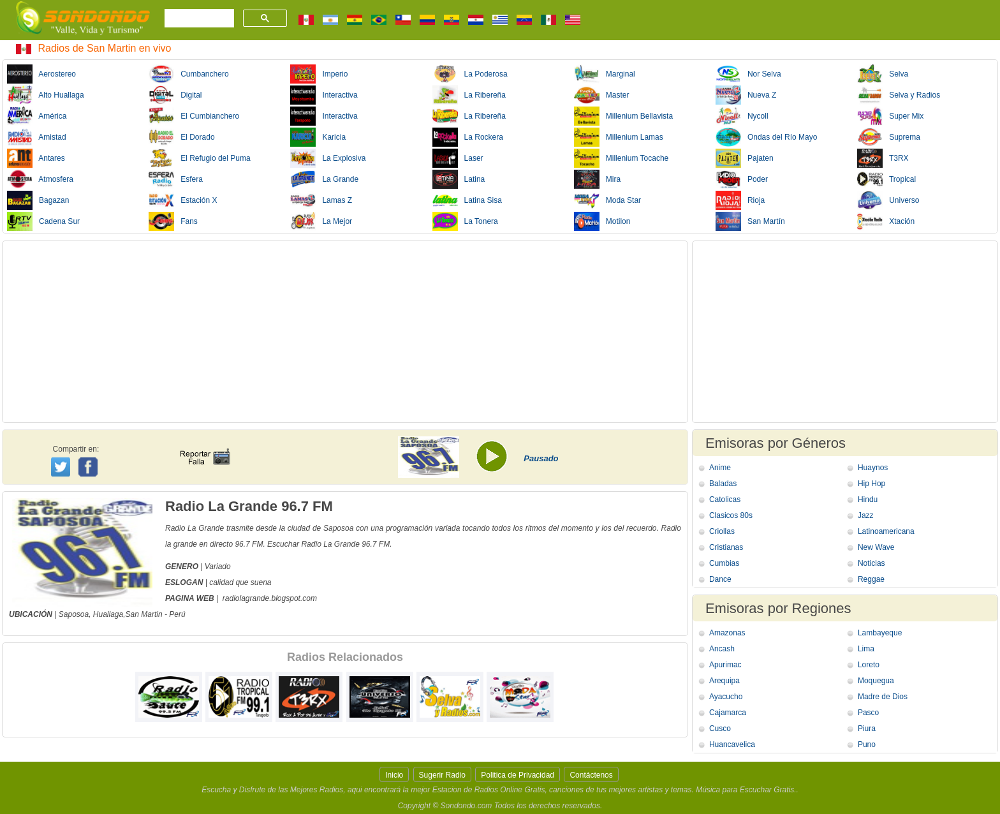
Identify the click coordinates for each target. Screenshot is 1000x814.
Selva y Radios (898, 95)
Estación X (183, 200)
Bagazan (38, 200)
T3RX (882, 158)
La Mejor (321, 221)
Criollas (722, 531)
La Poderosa (470, 74)
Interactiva (323, 95)
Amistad (36, 137)
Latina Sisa (467, 200)
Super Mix (890, 116)
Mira (597, 179)
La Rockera (467, 137)
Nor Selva (748, 74)
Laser (457, 158)
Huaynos (873, 467)
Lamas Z (321, 200)
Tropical (886, 179)
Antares (36, 158)
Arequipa (724, 680)
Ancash (722, 648)
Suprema (888, 137)
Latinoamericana (886, 531)
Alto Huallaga (45, 95)
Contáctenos (591, 775)
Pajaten (745, 158)
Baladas (723, 483)
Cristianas (726, 547)
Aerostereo (41, 74)
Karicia (318, 137)
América (36, 116)
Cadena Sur (43, 221)
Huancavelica (732, 744)
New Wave (876, 547)
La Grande (324, 179)
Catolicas (724, 499)
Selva (882, 74)
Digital (175, 95)
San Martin (144, 614)
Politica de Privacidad (517, 775)
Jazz (866, 515)
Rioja (740, 200)
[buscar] (198, 18)
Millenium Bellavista (623, 116)
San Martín (750, 221)
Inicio (394, 775)
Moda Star (607, 200)
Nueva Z (746, 95)
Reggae (871, 579)
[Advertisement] (345, 331)
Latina (458, 179)
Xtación (886, 221)
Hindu (868, 499)
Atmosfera (40, 179)
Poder (742, 179)
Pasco (868, 712)
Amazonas (727, 632)
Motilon (602, 221)
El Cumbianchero (194, 116)
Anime (720, 467)
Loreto (868, 664)
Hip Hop (871, 483)
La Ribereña (469, 95)
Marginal (604, 74)
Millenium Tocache (621, 158)
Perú (177, 614)
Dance (720, 579)
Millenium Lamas (618, 137)
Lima (866, 648)
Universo (888, 200)
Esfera (176, 179)
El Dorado (181, 137)
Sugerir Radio (442, 775)
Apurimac (725, 664)
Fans (173, 221)
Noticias (871, 563)
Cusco (720, 728)
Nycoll (742, 116)
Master (601, 95)
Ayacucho (725, 696)
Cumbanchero (188, 74)
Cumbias (724, 563)
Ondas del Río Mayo (766, 137)
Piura (867, 728)
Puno (867, 744)
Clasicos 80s (731, 515)
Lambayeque (880, 632)
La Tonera (465, 221)
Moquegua (876, 680)
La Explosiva (327, 158)
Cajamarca (727, 712)
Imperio (319, 74)
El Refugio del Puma (199, 158)
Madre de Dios (883, 696)
